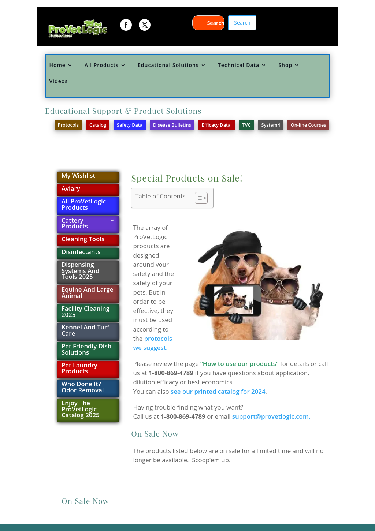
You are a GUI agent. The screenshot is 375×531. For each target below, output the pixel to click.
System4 (270, 124)
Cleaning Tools (83, 239)
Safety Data (129, 124)
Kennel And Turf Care (85, 330)
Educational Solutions (168, 65)
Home (57, 65)
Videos (58, 81)
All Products (102, 65)
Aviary (71, 189)
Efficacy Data (217, 124)
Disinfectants (81, 252)
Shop (285, 65)
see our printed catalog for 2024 (218, 391)
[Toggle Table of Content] (197, 198)
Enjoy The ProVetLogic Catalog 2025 (81, 409)
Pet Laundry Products (79, 368)
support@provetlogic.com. (271, 416)
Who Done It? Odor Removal (83, 387)
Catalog (97, 124)
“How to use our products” (239, 363)
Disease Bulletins (172, 124)
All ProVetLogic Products (84, 205)
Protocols (68, 124)
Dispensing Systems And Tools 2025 (80, 271)
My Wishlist (78, 176)
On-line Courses (308, 124)
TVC (246, 124)
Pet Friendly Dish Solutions (86, 349)
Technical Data (238, 65)
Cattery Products (75, 224)
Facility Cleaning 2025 (85, 312)
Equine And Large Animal (87, 293)
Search (242, 22)
